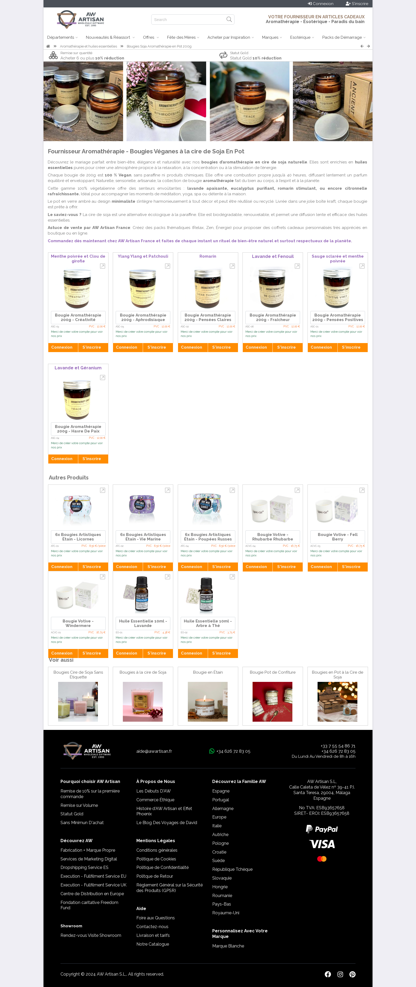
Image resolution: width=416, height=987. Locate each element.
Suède (218, 860)
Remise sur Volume (79, 805)
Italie (217, 825)
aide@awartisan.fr (154, 751)
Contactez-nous (152, 926)
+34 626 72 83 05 (339, 751)
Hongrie (220, 886)
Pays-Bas (221, 904)
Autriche (220, 834)
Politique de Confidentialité (162, 867)
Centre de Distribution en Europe (92, 893)
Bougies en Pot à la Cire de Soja (337, 674)
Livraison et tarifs (153, 935)
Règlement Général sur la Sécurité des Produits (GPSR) (169, 887)
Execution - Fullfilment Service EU (93, 876)
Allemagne (222, 808)
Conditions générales (156, 850)
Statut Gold (71, 813)
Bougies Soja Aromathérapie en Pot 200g (159, 46)
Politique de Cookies (156, 859)
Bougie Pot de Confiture (273, 672)
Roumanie (222, 895)
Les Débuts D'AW (153, 791)
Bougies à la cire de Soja (143, 672)
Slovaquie (222, 878)
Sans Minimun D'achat (82, 822)
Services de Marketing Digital (88, 859)
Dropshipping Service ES (84, 867)
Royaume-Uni (225, 912)
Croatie (219, 852)
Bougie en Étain (208, 672)
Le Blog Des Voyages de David (166, 822)
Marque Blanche (228, 946)
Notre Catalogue (152, 944)
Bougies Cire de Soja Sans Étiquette (78, 674)
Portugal (220, 799)
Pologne (220, 843)
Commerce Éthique (155, 799)
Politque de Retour (154, 876)
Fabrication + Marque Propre (87, 850)
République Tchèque (232, 869)
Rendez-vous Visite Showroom (90, 935)
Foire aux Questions (155, 917)
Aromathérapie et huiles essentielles (88, 46)
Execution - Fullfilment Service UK (93, 885)
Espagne (220, 791)
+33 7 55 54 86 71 (338, 745)
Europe (219, 817)
